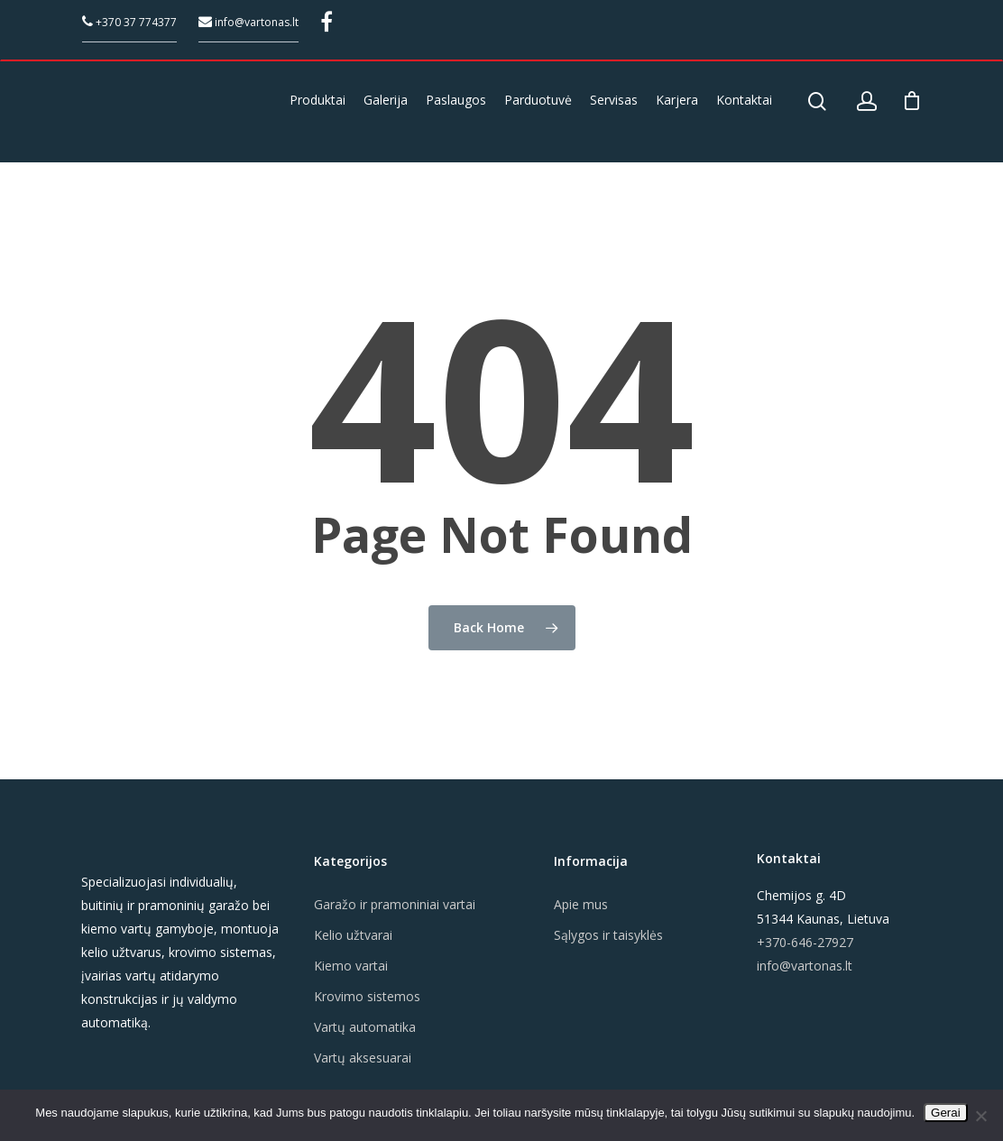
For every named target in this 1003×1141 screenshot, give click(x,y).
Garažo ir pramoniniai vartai (394, 904)
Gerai (946, 1112)
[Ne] (980, 1116)
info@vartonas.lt (248, 22)
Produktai (317, 99)
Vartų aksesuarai (362, 1057)
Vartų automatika (365, 1026)
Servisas (614, 99)
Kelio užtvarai (353, 934)
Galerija (385, 99)
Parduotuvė (538, 99)
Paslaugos (456, 99)
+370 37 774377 (129, 22)
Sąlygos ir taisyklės (608, 934)
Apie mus (581, 904)
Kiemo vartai (351, 965)
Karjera (677, 99)
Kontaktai (744, 99)
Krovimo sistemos (367, 996)
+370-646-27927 (805, 942)
